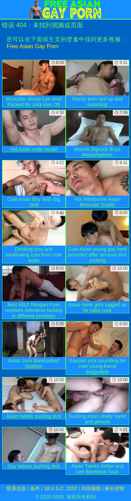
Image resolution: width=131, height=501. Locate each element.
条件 (35, 488)
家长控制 (114, 488)
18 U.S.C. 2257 (61, 488)
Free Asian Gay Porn (33, 46)
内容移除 (91, 488)
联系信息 (16, 488)
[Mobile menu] (6, 9)
